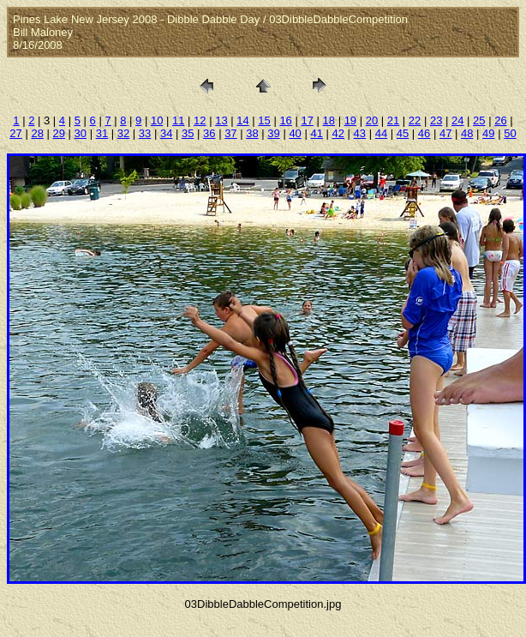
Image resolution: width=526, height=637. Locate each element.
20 (372, 120)
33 (145, 133)
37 (230, 133)
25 (479, 120)
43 (360, 133)
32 (123, 133)
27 (15, 133)
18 (329, 120)
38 (252, 133)
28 (37, 133)
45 (403, 133)
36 (209, 133)
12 (200, 120)
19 (350, 120)
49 (488, 133)
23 (436, 120)
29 (59, 133)
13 (221, 120)
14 (242, 120)
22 (415, 120)
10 (157, 120)
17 (307, 120)
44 (381, 133)
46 (424, 133)
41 (316, 133)
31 (102, 133)
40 (295, 133)
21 (393, 120)
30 (81, 133)
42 (338, 133)
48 (467, 133)
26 (500, 120)
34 (166, 133)
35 (188, 133)
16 (285, 120)
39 (273, 133)
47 (445, 133)
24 (457, 120)
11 (178, 120)
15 (264, 120)
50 (510, 133)
